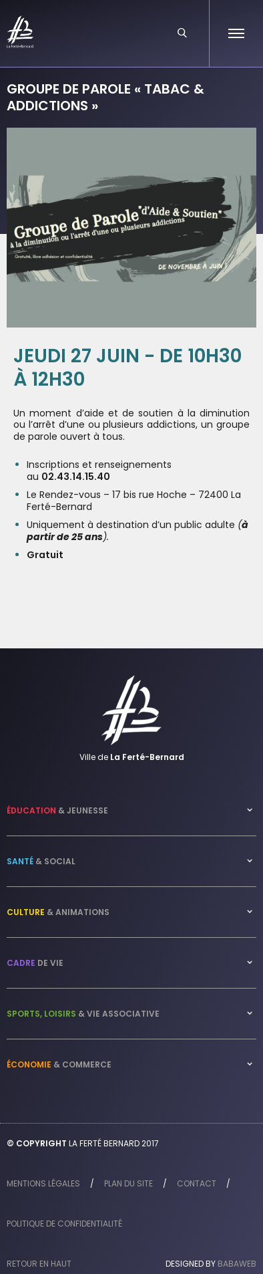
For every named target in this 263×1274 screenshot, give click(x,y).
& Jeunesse (57, 810)
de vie (35, 963)
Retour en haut (39, 1263)
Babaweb (237, 1263)
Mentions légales (43, 1183)
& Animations (58, 912)
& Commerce (59, 1064)
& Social (41, 861)
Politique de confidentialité (64, 1223)
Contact (196, 1183)
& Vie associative (83, 1013)
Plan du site (128, 1183)
